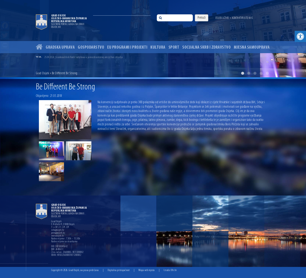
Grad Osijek (42, 73)
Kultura (157, 47)
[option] (153, 38)
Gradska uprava (60, 47)
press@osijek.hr (58, 233)
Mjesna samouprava (252, 47)
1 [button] (243, 73)
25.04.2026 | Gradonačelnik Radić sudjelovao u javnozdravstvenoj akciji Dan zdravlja (83, 57)
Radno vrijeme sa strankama (64, 241)
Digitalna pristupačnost (119, 270)
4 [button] (261, 73)
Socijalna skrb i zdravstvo (206, 47)
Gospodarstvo (91, 47)
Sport (174, 47)
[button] (300, 36)
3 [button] (255, 73)
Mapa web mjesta (146, 270)
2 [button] (249, 73)
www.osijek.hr (57, 236)
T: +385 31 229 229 (60, 227)
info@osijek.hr (57, 230)
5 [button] (267, 73)
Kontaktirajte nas (242, 18)
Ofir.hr (174, 270)
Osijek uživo (222, 18)
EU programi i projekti (127, 47)
